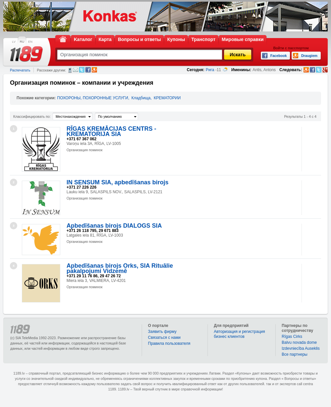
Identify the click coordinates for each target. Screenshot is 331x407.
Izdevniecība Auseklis (301, 348)
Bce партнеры (294, 354)
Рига (210, 70)
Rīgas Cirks (292, 336)
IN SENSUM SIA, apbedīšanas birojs (117, 182)
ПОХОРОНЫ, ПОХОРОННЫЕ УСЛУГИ (92, 98)
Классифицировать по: (32, 116)
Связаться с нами (164, 337)
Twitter (81, 69)
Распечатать (20, 70)
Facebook (88, 69)
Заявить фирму (162, 331)
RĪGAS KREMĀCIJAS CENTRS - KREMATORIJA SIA (111, 131)
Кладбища (141, 98)
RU (22, 41)
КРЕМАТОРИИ (167, 98)
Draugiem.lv (94, 69)
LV (14, 41)
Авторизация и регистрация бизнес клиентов (239, 334)
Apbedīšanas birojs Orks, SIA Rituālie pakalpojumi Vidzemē (120, 268)
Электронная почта (75, 69)
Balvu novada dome (299, 342)
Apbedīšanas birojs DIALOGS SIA (114, 225)
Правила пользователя (169, 343)
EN (30, 41)
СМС (70, 70)
